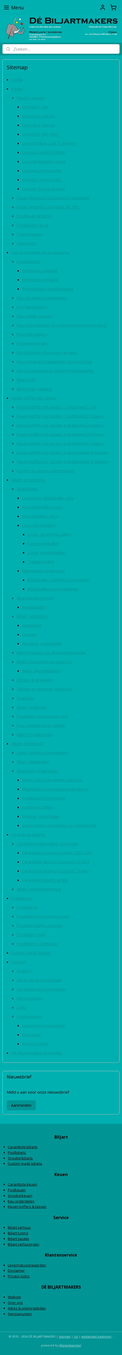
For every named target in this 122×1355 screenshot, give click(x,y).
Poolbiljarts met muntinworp (43, 916)
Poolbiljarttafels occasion (40, 925)
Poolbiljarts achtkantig (37, 943)
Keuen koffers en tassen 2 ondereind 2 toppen (60, 425)
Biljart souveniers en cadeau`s (44, 661)
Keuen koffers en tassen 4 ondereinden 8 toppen (62, 461)
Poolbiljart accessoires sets (42, 716)
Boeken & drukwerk (35, 679)
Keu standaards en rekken (41, 725)
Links (21, 1007)
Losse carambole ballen (49, 534)
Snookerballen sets (39, 516)
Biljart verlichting (32, 616)
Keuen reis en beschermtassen (45, 470)
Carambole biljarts (28, 834)
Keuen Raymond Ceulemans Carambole (53, 197)
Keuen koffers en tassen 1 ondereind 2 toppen (60, 416)
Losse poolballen (43, 543)
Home (17, 79)
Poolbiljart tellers (38, 807)
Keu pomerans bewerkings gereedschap (54, 361)
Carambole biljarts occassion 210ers (55, 861)
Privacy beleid (35, 1043)
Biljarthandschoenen (35, 598)
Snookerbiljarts (20, 1158)
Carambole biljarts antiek (45, 880)
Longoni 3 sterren (38, 125)
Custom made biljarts (25, 1163)
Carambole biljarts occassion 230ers (55, 870)
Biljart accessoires (28, 479)
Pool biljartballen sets (42, 507)
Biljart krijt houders (34, 388)
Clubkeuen (26, 243)
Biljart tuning (18, 1233)
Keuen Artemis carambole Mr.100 (48, 206)
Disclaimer (31, 1034)
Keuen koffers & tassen (27, 1206)
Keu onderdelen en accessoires (40, 252)
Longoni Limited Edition (43, 152)
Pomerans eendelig (40, 279)
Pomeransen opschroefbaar (48, 288)
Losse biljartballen (39, 525)
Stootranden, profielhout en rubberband (59, 825)
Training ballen (40, 561)
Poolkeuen (17, 1190)
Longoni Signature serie (44, 161)
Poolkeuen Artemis (34, 216)
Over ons (15, 1302)
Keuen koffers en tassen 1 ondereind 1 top (56, 407)
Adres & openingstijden (27, 1308)
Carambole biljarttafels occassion (47, 843)
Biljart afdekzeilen (33, 761)
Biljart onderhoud (27, 743)
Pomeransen (28, 261)
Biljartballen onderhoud (43, 570)
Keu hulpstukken (32, 334)
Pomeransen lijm (32, 343)
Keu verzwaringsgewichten (42, 297)
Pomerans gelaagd (39, 270)
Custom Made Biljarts (31, 952)
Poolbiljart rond (31, 934)
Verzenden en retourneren (41, 989)
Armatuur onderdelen (42, 643)
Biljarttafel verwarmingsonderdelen (55, 789)
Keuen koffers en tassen (34, 397)
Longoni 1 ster (35, 106)
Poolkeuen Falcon (33, 225)
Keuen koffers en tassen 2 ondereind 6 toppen (60, 443)
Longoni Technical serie (43, 188)
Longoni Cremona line (42, 170)
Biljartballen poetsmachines (52, 588)
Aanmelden (21, 1105)
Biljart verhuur (19, 1227)
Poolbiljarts (21, 898)
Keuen (17, 88)
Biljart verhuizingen (23, 1244)
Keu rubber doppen (35, 316)
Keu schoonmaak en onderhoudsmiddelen (55, 370)
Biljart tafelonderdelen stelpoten (52, 780)
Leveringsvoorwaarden (43, 1025)
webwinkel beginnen (96, 1336)
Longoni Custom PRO (42, 179)
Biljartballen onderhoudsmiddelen (58, 579)
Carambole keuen (22, 1184)
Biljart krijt (26, 379)
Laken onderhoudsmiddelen (42, 752)
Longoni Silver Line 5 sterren (48, 143)
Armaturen (32, 625)
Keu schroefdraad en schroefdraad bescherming (61, 325)
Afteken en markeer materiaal (44, 689)
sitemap (64, 1336)
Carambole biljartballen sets (48, 498)
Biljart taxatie (18, 1238)
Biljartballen (27, 488)
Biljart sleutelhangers (41, 670)
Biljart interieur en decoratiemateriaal (51, 652)
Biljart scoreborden (34, 734)
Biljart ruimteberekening (39, 889)
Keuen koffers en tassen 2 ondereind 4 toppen (60, 434)
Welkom (24, 971)
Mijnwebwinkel (70, 1345)
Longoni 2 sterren (38, 116)
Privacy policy (19, 1276)
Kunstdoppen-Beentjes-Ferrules (47, 352)
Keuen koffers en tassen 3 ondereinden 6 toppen (62, 452)
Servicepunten (30, 998)
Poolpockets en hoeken (43, 798)
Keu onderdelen (21, 1201)
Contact (18, 961)
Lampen (29, 634)
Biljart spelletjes (32, 707)
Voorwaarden (29, 1016)
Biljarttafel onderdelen (37, 770)
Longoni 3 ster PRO (40, 134)
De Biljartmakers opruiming (36, 1052)
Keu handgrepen (32, 307)
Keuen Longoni (30, 97)
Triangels (25, 698)
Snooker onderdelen (40, 816)
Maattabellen (34, 607)
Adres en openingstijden (39, 980)
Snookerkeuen (30, 234)
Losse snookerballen (46, 552)
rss (76, 1336)
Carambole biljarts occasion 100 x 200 (57, 852)
